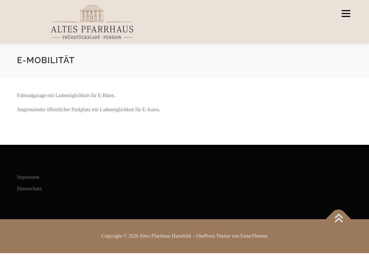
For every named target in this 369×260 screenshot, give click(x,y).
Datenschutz (29, 188)
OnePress (205, 236)
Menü (345, 13)
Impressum (28, 177)
